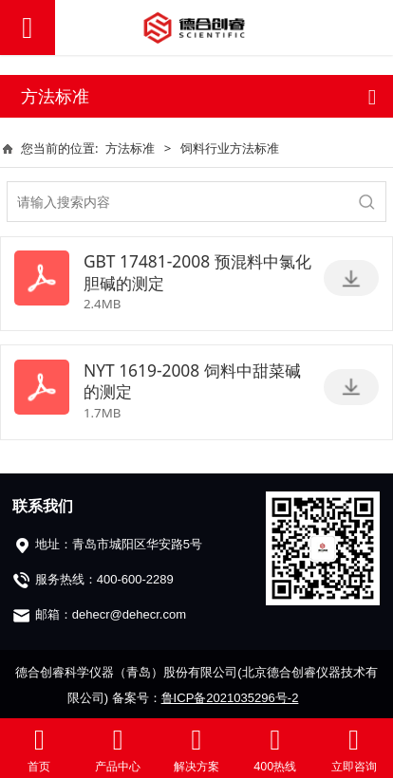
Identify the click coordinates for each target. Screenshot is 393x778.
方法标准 (130, 148)
